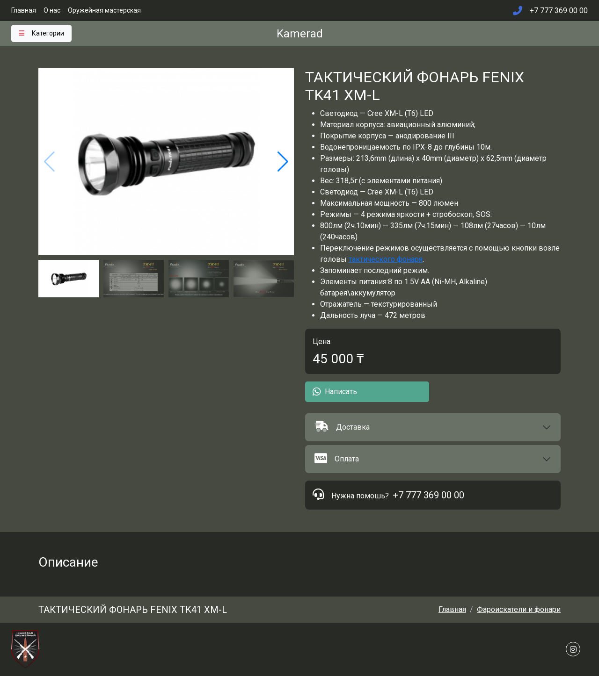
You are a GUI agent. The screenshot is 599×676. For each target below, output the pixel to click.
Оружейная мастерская (104, 10)
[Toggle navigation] (41, 33)
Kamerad (300, 33)
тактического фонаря (386, 259)
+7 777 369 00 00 (428, 495)
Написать (335, 391)
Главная (23, 10)
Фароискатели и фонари (519, 609)
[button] (433, 427)
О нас (52, 10)
